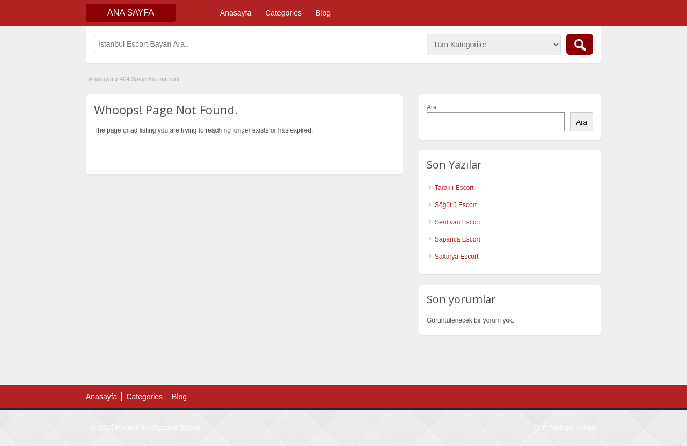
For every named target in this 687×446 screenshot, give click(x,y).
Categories (283, 13)
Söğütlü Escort (456, 205)
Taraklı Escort (454, 188)
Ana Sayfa (130, 12)
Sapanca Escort (457, 239)
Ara (432, 107)
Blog (323, 13)
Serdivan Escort (457, 222)
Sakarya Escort (456, 256)
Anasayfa (235, 13)
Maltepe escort (573, 427)
